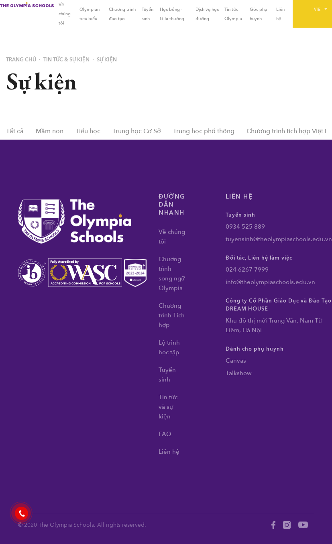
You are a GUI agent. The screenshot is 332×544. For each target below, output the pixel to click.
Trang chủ (21, 59)
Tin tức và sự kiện (168, 406)
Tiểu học (87, 131)
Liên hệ (169, 452)
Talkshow (239, 373)
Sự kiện (107, 59)
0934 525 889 (245, 227)
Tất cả (15, 131)
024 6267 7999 (247, 270)
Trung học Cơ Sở (136, 131)
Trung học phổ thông (203, 131)
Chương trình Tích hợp (172, 315)
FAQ (165, 434)
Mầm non (49, 131)
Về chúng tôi (65, 14)
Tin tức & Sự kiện (66, 59)
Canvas (236, 361)
